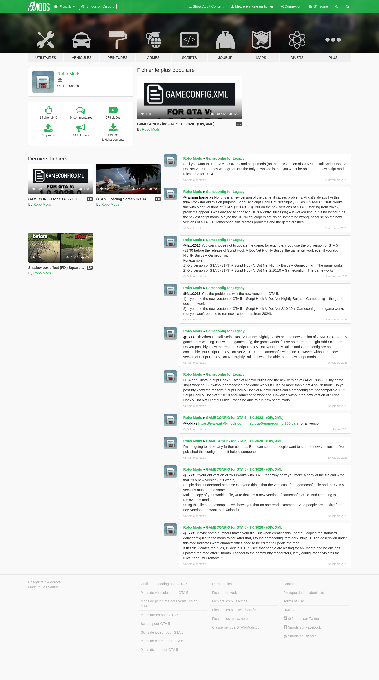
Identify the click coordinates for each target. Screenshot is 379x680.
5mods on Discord (300, 636)
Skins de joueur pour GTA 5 (162, 632)
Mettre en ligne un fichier (252, 6)
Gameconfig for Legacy (225, 158)
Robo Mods (68, 73)
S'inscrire (318, 6)
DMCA (289, 610)
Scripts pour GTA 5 (155, 624)
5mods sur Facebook (302, 627)
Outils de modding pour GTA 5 (164, 584)
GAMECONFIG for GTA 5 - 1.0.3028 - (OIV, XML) (244, 418)
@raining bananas (198, 197)
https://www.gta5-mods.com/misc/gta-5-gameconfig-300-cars (248, 423)
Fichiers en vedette (226, 593)
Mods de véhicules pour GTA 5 (164, 593)
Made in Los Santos (43, 587)
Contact (289, 584)
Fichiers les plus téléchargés (234, 610)
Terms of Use (294, 601)
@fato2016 (191, 245)
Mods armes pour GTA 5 (159, 615)
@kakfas (190, 423)
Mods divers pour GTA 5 (159, 650)
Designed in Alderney (44, 582)
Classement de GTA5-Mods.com (237, 627)
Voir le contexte (194, 179)
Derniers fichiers (224, 584)
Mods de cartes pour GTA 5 (162, 641)
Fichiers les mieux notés (230, 619)
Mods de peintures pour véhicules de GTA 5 (169, 603)
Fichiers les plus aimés (229, 601)
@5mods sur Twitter (301, 618)
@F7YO (189, 337)
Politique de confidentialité (304, 593)
